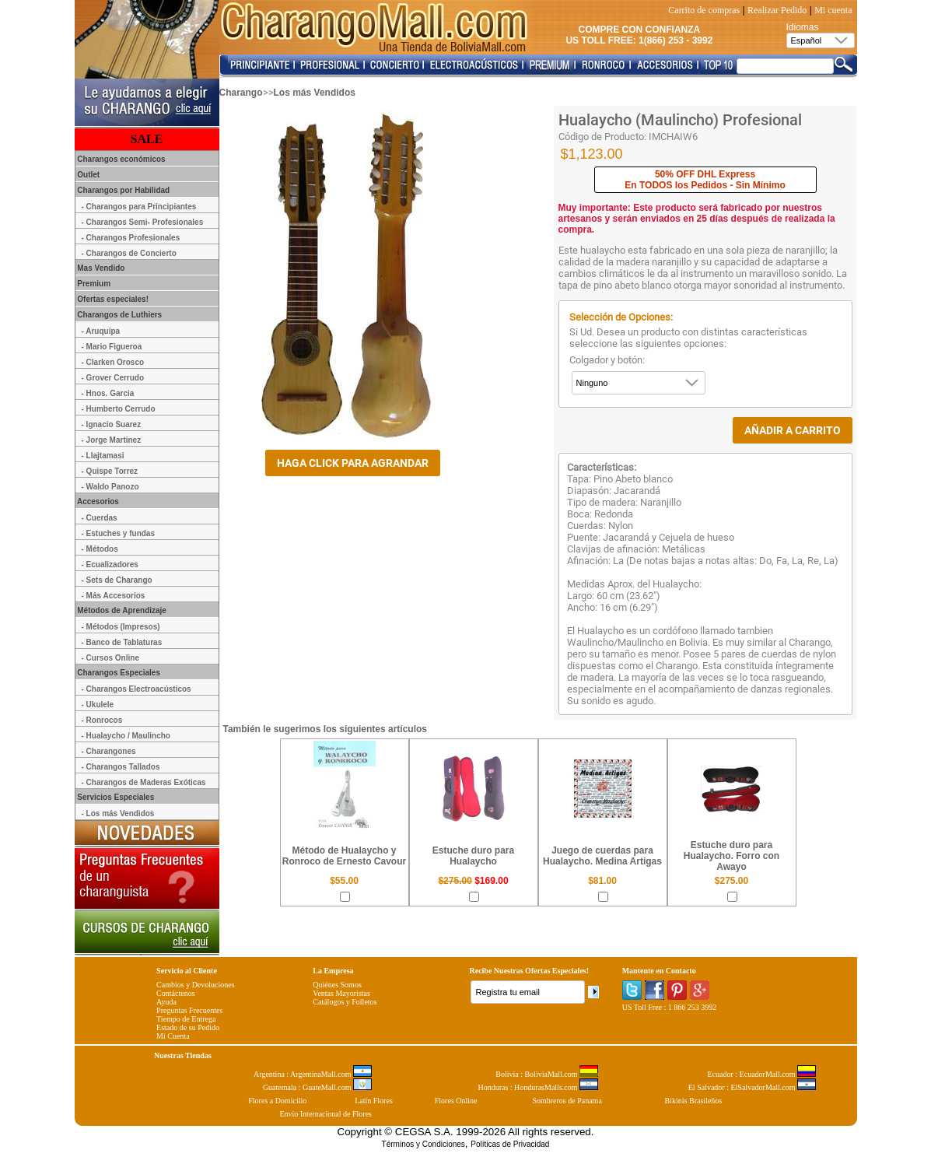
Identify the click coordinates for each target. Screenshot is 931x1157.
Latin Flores (374, 1100)
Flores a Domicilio (277, 1100)
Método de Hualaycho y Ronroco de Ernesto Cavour (344, 856)
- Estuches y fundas (118, 533)
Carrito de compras (704, 10)
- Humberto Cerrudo (119, 409)
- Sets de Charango (117, 580)
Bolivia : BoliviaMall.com (546, 1074)
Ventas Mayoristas (341, 993)
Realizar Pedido (777, 10)
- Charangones (109, 751)
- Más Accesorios (113, 595)
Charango (241, 92)
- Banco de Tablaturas (122, 642)
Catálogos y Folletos (344, 1001)
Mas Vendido (100, 268)
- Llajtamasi (103, 455)
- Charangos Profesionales (131, 237)
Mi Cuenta (173, 1036)
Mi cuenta (833, 10)
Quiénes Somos (337, 984)
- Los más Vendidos (118, 813)
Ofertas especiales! (112, 299)
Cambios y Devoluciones (195, 984)
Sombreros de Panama (566, 1100)
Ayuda (166, 1001)
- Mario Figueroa (112, 346)
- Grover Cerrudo (113, 377)
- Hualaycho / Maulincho (126, 735)
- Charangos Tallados (121, 767)
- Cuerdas (99, 518)
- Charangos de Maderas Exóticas (144, 782)
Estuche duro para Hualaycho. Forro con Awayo (731, 856)
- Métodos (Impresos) (121, 626)
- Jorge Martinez (112, 440)
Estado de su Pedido (187, 1027)
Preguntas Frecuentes (189, 1010)
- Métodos (100, 549)
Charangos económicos (120, 159)
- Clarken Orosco (113, 362)
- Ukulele (98, 704)
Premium (93, 283)
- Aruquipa (101, 331)
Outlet (87, 174)
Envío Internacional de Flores (325, 1114)
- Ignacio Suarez (112, 424)
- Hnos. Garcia (108, 393)
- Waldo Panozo (110, 486)
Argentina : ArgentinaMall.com (313, 1074)
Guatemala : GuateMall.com (317, 1087)
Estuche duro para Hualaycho (473, 856)
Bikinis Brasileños (694, 1100)
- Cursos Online (110, 658)
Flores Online (456, 1100)
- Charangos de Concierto (129, 253)
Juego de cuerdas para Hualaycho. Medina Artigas (602, 856)
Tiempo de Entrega (185, 1019)
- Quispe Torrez (110, 471)
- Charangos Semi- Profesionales (143, 222)
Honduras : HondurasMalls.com (538, 1087)
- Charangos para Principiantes (139, 206)
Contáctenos (175, 993)
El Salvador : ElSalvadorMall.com (752, 1087)
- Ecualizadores (110, 564)
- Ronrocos (102, 720)
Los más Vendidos (314, 92)
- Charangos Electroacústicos (136, 689)
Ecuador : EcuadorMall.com (761, 1074)
